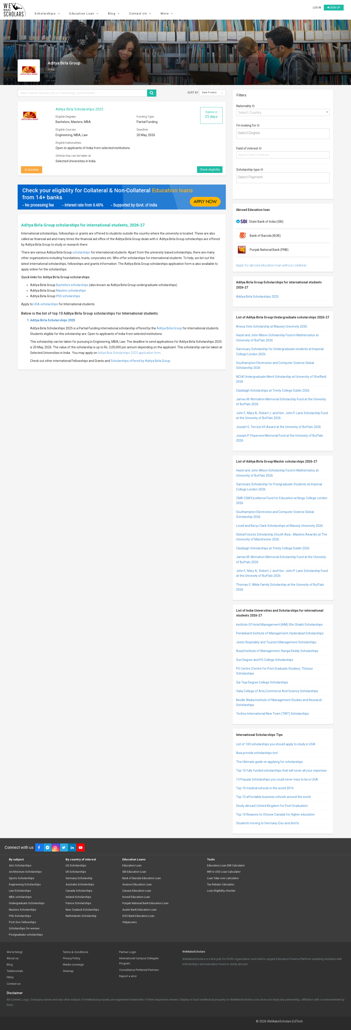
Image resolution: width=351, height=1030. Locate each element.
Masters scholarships (71, 290)
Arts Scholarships (20, 865)
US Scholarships (76, 865)
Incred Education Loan (136, 897)
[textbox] (284, 133)
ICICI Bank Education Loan (138, 916)
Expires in (211, 114)
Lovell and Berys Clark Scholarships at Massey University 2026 (279, 525)
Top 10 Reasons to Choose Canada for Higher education (275, 814)
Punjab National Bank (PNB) (262, 249)
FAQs (10, 977)
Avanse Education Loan (137, 884)
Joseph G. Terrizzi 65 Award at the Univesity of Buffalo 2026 (278, 427)
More (167, 13)
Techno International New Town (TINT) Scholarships (272, 713)
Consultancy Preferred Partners (139, 970)
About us (13, 958)
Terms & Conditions (75, 952)
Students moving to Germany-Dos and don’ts (267, 823)
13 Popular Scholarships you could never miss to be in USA (277, 779)
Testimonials (15, 971)
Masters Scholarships (22, 909)
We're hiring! (15, 952)
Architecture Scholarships (25, 871)
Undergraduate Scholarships (27, 903)
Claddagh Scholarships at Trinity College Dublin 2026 (272, 390)
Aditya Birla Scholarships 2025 (79, 109)
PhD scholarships (68, 296)
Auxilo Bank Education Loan (139, 909)
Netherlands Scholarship (81, 916)
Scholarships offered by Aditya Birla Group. (141, 361)
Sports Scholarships (21, 878)
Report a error (128, 976)
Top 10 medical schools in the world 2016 (265, 788)
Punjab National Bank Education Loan (145, 903)
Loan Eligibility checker (221, 890)
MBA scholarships (20, 897)
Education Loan (84, 13)
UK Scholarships (76, 871)
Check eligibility (210, 169)
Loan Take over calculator (223, 878)
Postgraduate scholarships (26, 934)
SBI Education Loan (134, 871)
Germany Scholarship (79, 878)
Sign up (333, 7)
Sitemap (68, 971)
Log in (317, 7)
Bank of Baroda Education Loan (141, 878)
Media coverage (73, 964)
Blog (114, 13)
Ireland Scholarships (78, 897)
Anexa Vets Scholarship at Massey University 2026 (271, 326)
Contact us (14, 983)
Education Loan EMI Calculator (226, 865)
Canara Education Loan (136, 890)
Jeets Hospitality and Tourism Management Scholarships (276, 642)
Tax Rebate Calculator (220, 884)
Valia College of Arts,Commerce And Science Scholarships (277, 691)
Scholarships (48, 13)
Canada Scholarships (79, 890)
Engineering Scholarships (25, 884)
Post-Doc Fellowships (22, 922)
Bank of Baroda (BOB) (258, 235)
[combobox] (283, 112)
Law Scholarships (20, 890)
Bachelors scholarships (72, 285)
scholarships (81, 252)
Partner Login (127, 952)
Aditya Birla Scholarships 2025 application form (129, 353)
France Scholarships (78, 903)
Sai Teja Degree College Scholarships (262, 682)
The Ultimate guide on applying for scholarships (269, 762)
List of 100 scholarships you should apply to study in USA (275, 744)
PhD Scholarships (20, 916)
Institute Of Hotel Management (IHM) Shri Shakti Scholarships (279, 624)
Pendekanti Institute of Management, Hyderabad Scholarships (280, 633)
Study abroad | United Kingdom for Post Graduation (272, 806)
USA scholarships (45, 304)
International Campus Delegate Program (139, 961)
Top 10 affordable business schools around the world (273, 797)
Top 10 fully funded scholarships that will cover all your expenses (281, 770)
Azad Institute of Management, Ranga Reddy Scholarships (277, 651)
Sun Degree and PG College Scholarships (264, 660)
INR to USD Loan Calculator (224, 871)
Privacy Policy (71, 958)
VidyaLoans (129, 922)
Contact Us (140, 13)
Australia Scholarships (80, 884)
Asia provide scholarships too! (257, 753)
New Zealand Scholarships (82, 909)
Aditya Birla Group (169, 328)
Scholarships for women (24, 928)
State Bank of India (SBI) (259, 221)
